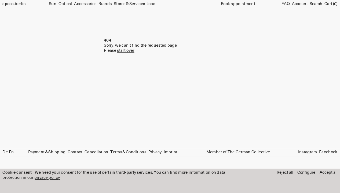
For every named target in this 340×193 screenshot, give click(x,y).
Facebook (328, 152)
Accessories (85, 4)
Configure (306, 172)
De (5, 152)
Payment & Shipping (47, 152)
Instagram (307, 152)
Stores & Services (129, 4)
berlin (14, 4)
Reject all (285, 172)
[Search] (316, 4)
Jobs (151, 4)
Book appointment (238, 4)
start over (125, 51)
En (11, 152)
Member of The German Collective (238, 152)
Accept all (329, 172)
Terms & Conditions (128, 152)
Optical (65, 4)
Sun (52, 4)
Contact (75, 152)
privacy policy (47, 178)
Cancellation (96, 152)
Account (300, 4)
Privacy (155, 152)
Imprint (170, 152)
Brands (105, 4)
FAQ (285, 4)
